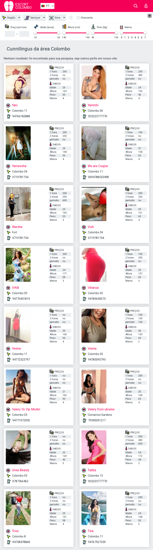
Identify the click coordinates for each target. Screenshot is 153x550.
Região (8, 18)
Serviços (32, 18)
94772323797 (21, 359)
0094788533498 (98, 177)
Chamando (87, 17)
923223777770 (97, 116)
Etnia (54, 18)
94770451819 (21, 299)
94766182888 (21, 116)
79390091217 (97, 420)
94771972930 (21, 420)
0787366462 (20, 481)
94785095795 (97, 359)
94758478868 (21, 542)
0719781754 (20, 177)
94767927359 (97, 542)
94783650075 (97, 299)
